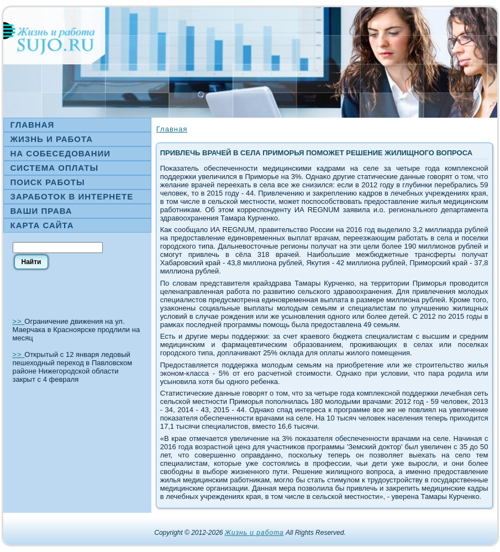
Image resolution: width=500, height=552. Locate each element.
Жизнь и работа (254, 533)
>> (19, 321)
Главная (171, 129)
